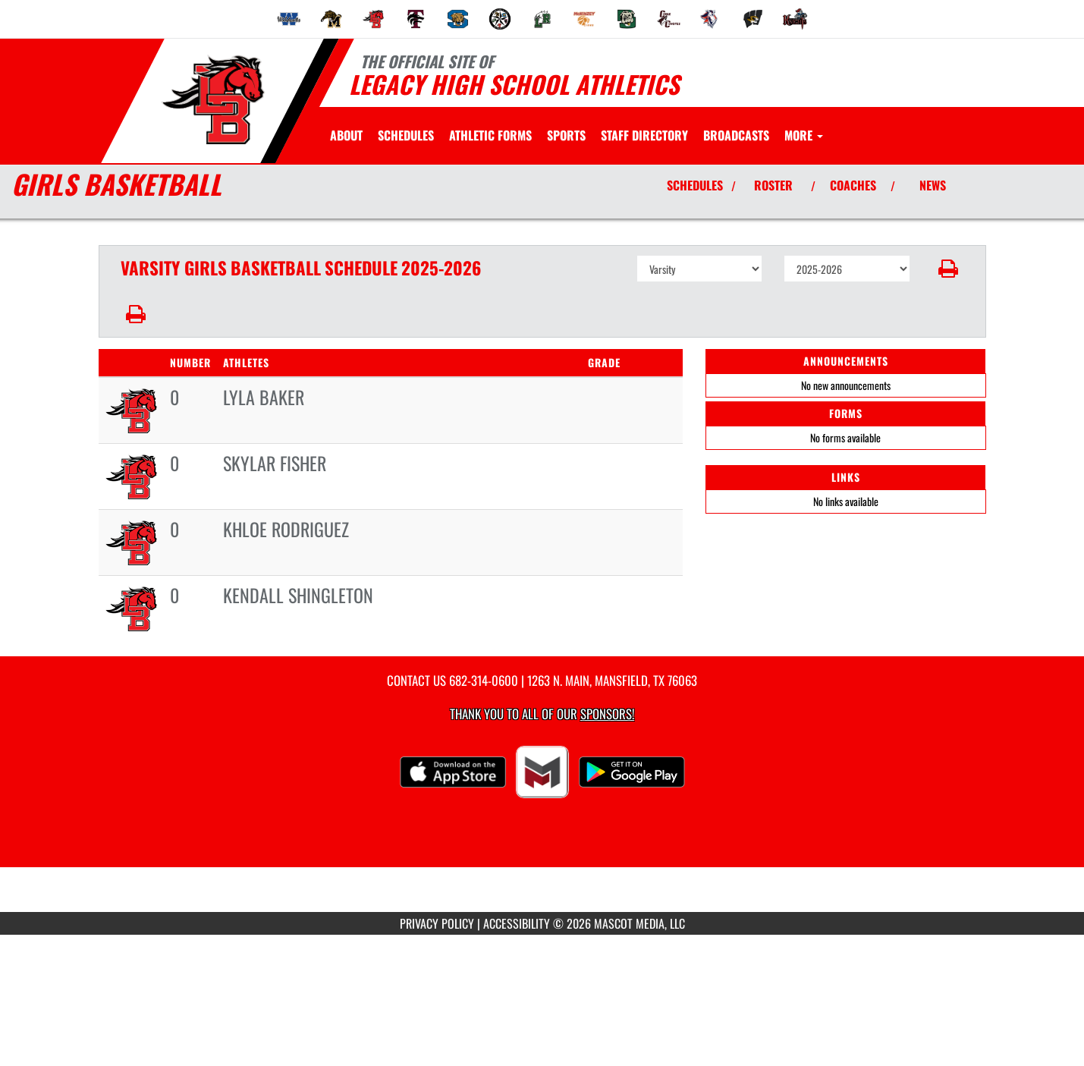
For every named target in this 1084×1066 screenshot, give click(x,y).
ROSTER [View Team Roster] (773, 185)
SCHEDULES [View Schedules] (695, 185)
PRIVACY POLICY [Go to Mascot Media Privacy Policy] (437, 923)
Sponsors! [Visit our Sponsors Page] (607, 713)
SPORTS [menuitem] (566, 135)
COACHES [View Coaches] (853, 185)
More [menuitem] (803, 135)
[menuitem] (289, 19)
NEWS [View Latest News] (932, 185)
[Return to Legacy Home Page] (213, 99)
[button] (948, 268)
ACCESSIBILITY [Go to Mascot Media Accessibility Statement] (516, 923)
